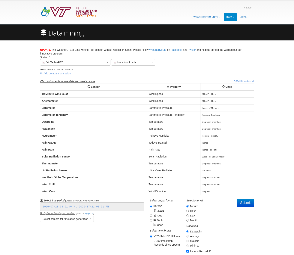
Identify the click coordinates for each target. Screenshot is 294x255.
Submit (245, 203)
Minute (194, 206)
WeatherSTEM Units (207, 17)
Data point (196, 231)
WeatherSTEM (157, 49)
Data (230, 17)
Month (193, 220)
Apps (244, 17)
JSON (159, 210)
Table (158, 220)
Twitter (192, 49)
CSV (158, 206)
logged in (89, 213)
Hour (193, 210)
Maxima (194, 240)
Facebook (176, 49)
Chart (158, 224)
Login (248, 7)
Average (195, 236)
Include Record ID (200, 251)
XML (158, 215)
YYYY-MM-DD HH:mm (167, 236)
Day (192, 215)
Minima (194, 245)
